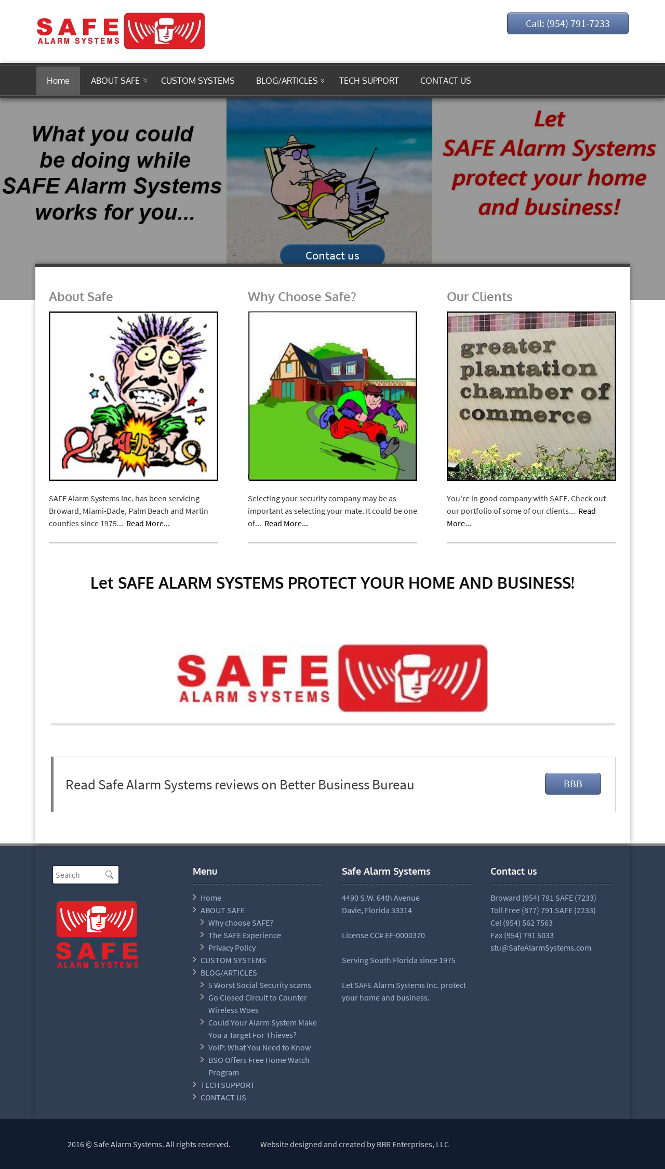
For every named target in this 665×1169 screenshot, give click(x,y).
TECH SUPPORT (369, 80)
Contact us (332, 255)
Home (58, 80)
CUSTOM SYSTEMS (198, 80)
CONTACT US (445, 80)
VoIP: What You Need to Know (259, 1047)
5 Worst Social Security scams (259, 985)
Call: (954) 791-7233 (568, 23)
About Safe (81, 296)
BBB (573, 783)
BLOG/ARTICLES (287, 80)
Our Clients (480, 296)
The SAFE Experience (244, 935)
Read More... (148, 523)
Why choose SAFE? (240, 922)
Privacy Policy (232, 947)
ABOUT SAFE (115, 80)
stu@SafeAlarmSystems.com (540, 947)
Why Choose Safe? (302, 296)
